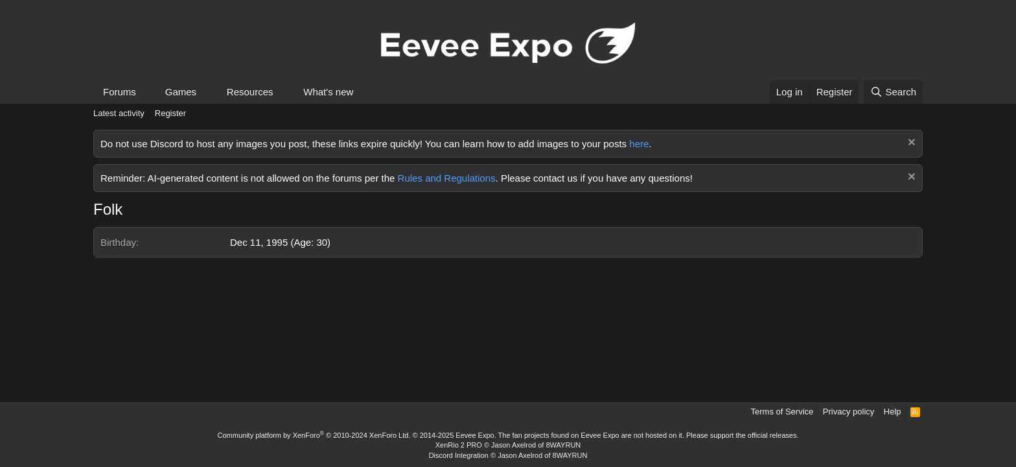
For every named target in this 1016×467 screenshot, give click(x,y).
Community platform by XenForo (314, 435)
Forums (119, 91)
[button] (146, 92)
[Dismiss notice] (910, 143)
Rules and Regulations (447, 178)
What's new (328, 91)
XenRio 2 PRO (458, 445)
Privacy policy (848, 411)
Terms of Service (782, 411)
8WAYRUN (563, 445)
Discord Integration (459, 455)
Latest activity (118, 113)
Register (170, 113)
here (639, 143)
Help (892, 411)
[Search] (893, 92)
